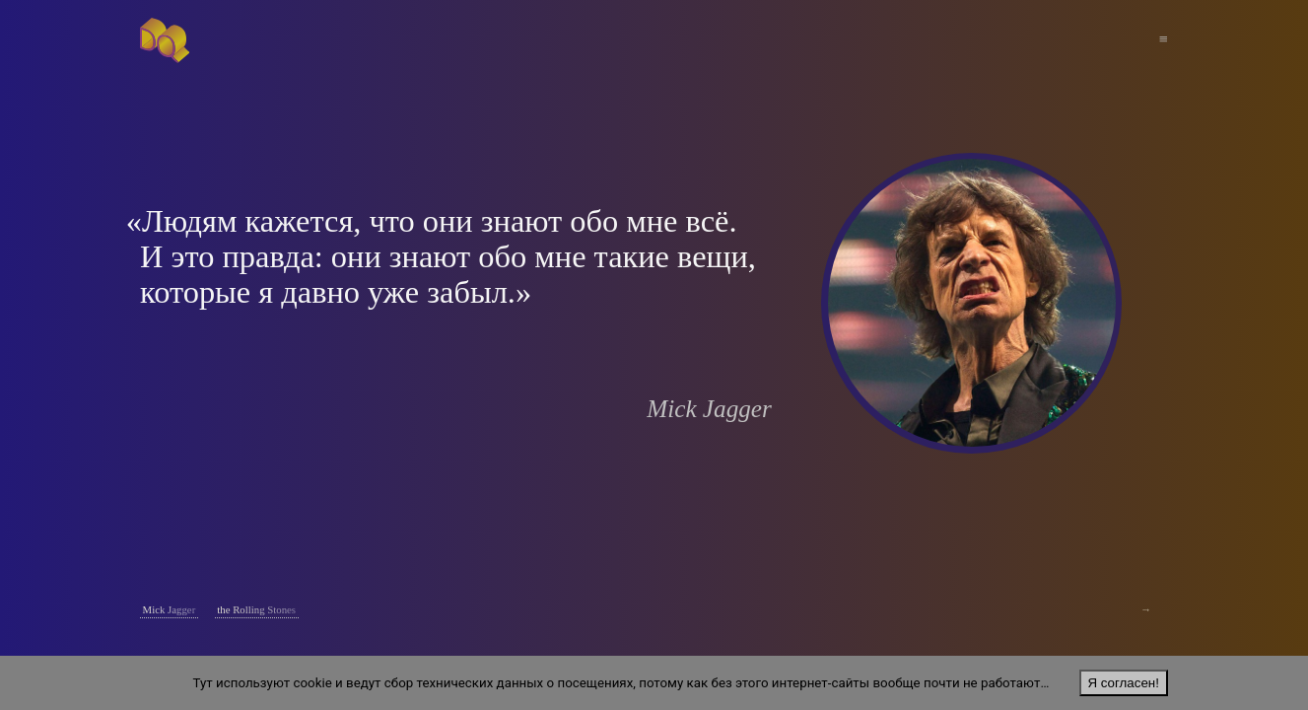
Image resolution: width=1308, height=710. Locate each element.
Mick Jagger (169, 609)
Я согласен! (1122, 682)
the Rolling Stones (256, 609)
